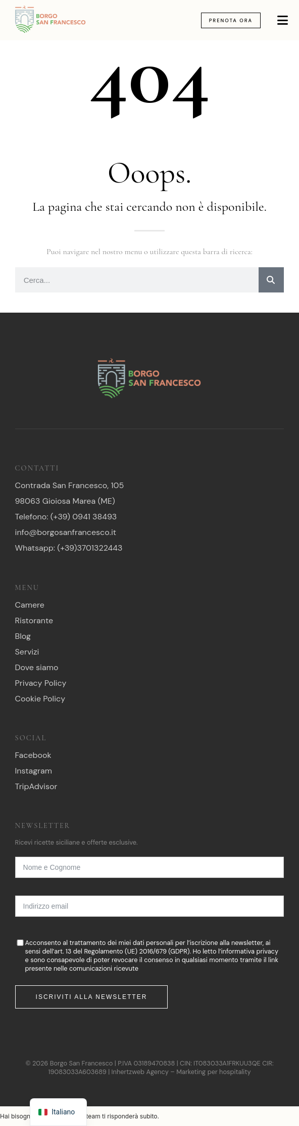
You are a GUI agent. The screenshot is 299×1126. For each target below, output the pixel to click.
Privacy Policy (41, 683)
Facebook (33, 755)
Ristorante (34, 620)
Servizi (27, 651)
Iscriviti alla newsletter (91, 996)
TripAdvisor (36, 786)
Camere (29, 605)
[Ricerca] (271, 279)
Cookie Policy (40, 698)
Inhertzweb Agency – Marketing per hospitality (181, 1072)
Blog (23, 636)
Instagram (33, 770)
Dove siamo (37, 667)
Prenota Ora (231, 20)
